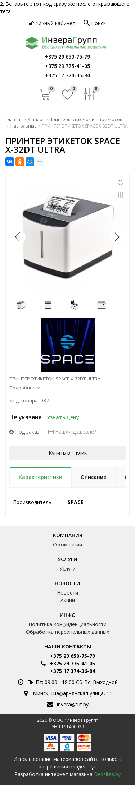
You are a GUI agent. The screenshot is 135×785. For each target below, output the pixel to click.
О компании (67, 544)
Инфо (68, 614)
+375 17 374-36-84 (72, 671)
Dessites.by (107, 774)
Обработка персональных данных (67, 631)
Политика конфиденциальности (67, 624)
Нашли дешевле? (72, 431)
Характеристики (40, 477)
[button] (116, 237)
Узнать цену (63, 417)
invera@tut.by (73, 704)
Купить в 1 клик (68, 452)
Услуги (67, 559)
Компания (67, 535)
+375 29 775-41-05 (72, 663)
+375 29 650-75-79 (72, 655)
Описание (93, 477)
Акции (67, 600)
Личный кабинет (52, 23)
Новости (67, 583)
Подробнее (24, 387)
